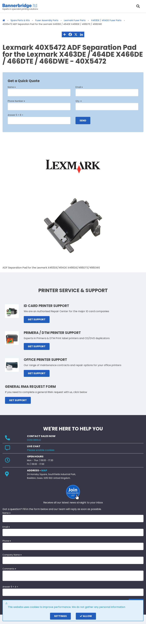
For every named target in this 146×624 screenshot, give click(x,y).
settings (60, 616)
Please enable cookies (40, 450)
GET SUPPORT (36, 319)
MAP (44, 470)
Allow (86, 616)
